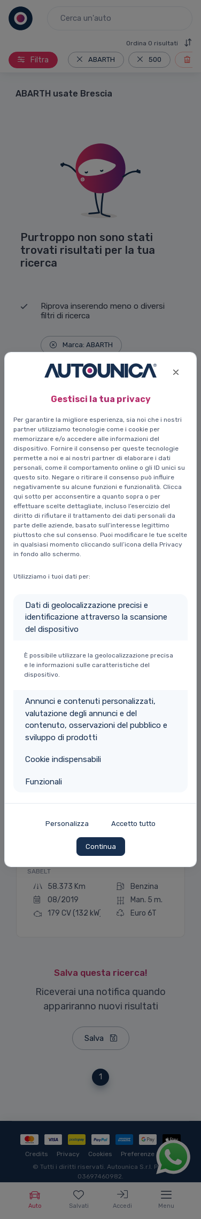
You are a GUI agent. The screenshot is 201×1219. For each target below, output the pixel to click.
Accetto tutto (133, 824)
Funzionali (43, 782)
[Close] (175, 371)
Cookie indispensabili (63, 759)
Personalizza (67, 824)
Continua (101, 847)
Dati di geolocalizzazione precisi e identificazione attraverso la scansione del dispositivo (96, 617)
